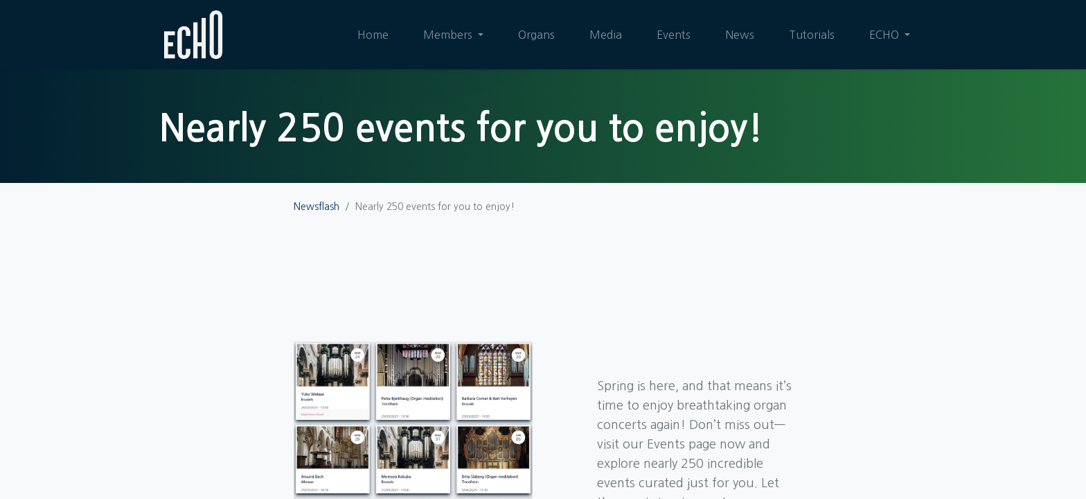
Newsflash (316, 206)
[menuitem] (373, 34)
